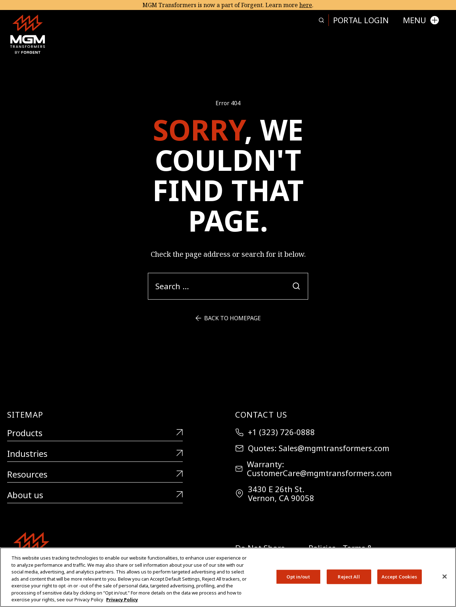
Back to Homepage (228, 318)
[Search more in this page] (321, 20)
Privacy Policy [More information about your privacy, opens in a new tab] (122, 599)
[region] (228, 577)
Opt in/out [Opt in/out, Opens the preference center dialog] (298, 576)
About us (95, 495)
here (305, 5)
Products (95, 433)
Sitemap (25, 414)
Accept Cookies (400, 576)
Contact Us (261, 414)
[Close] (444, 576)
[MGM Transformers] (27, 34)
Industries (95, 453)
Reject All (348, 576)
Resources (95, 474)
